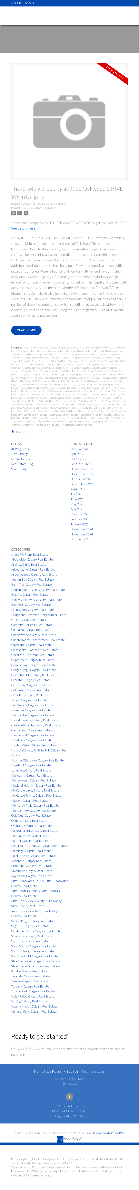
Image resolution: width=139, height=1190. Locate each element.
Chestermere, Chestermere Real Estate (86, 361)
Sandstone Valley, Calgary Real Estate (61, 411)
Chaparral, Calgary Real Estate (24, 361)
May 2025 (77, 504)
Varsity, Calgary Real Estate (29, 1001)
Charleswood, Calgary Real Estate (53, 361)
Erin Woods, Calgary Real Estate (32, 705)
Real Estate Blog (22, 464)
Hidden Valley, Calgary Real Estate (27, 381)
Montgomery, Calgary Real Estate (69, 391)
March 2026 (78, 459)
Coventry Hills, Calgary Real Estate (75, 368)
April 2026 (77, 454)
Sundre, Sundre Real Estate (79, 418)
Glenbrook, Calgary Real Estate (58, 378)
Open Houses (20, 459)
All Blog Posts (20, 449)
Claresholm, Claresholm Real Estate (33, 364)
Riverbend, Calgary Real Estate (70, 401)
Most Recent (79, 449)
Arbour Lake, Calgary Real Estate (33, 569)
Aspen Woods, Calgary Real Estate (33, 351)
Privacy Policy (77, 1132)
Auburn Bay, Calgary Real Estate (63, 351)
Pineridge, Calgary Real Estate (68, 398)
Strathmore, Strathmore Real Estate (50, 418)
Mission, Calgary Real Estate (30, 800)
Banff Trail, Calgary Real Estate (91, 351)
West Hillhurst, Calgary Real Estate (45, 424)
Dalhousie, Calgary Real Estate (53, 371)
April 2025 (77, 509)
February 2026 (80, 464)
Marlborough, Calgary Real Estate (109, 384)
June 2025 (77, 499)
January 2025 (79, 524)
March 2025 (78, 514)
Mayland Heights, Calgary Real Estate (27, 388)
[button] (69, 1096)
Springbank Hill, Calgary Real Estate (97, 414)
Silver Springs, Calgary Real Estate (33, 414)
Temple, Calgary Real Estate (29, 981)
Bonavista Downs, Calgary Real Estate (71, 354)
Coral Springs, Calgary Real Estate (33, 665)
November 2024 (81, 534)
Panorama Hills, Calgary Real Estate (65, 394)
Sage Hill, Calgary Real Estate (31, 411)
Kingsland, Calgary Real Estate (24, 384)
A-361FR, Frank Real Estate (36, 347)
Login (29, 3)
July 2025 (76, 494)
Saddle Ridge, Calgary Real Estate (33, 921)
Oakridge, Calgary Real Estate (39, 207)
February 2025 (80, 519)
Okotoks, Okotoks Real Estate (35, 394)
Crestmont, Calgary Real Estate (25, 371)
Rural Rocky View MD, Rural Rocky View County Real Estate (71, 408)
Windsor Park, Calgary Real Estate (77, 424)
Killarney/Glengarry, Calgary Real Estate (106, 381)
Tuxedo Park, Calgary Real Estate (69, 421)
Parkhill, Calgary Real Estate (29, 840)
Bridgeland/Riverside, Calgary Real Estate (47, 358)
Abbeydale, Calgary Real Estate (62, 347)
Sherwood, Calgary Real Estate (91, 411)
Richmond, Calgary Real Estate (42, 401)
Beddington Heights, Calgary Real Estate (38, 589)
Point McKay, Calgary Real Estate (97, 398)
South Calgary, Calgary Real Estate (65, 414)
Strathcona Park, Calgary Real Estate (35, 961)
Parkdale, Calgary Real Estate (94, 394)
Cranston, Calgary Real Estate (105, 368)
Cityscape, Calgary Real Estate (31, 645)
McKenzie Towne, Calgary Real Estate (94, 388)
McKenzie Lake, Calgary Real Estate (60, 388)
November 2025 (81, 474)
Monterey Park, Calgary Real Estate (37, 391)
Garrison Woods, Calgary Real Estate (27, 378)
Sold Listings (19, 469)
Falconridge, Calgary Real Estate (77, 374)
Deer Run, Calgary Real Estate (80, 371)
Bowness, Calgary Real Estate (101, 354)
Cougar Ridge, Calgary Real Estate (44, 368)
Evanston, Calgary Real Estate (49, 374)
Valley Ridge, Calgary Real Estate (99, 421)
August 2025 (78, 489)
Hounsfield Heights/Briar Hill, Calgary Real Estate (65, 381)
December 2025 (81, 469)
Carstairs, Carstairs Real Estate (105, 358)
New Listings (19, 454)
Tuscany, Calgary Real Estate (41, 421)
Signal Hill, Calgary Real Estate (31, 941)
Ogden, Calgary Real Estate (29, 820)
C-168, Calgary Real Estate (79, 358)
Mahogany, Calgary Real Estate (79, 384)
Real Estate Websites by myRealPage (105, 1132)
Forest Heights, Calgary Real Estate (108, 374)
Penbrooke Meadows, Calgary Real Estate (36, 398)
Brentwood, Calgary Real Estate (32, 609)
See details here (23, 228)
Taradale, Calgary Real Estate (104, 418)
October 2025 (80, 479)
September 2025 (82, 484)
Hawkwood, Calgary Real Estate (87, 378)
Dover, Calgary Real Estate (106, 371)
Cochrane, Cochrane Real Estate (64, 364)
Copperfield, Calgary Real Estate (93, 364)
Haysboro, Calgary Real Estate (115, 378)
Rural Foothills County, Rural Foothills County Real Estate (77, 404)
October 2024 (80, 539)
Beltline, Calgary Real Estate (41, 354)
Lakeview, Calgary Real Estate (52, 384)
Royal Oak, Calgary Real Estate (98, 401)
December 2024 (81, 529)
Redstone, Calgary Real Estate (31, 861)
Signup (16, 3)
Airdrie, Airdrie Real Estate (89, 347)
